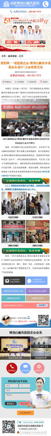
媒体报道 (12, 56)
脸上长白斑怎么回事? (38, 291)
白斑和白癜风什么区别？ (13, 305)
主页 (3, 56)
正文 (21, 56)
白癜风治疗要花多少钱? (13, 291)
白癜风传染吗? (38, 298)
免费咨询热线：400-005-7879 (25, 75)
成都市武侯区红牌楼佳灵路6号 (26, 72)
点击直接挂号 (25, 413)
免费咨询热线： (25, 11)
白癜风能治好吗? (13, 298)
